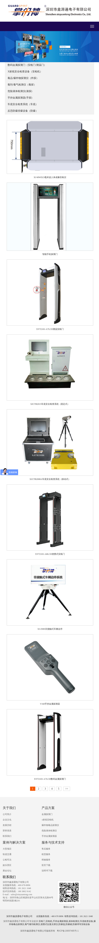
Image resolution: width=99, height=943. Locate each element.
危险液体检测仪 (49, 830)
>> (66, 788)
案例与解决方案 (14, 842)
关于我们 (9, 808)
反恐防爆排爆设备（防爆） (23, 110)
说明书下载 (47, 870)
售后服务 (46, 849)
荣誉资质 (7, 830)
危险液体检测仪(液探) (20, 91)
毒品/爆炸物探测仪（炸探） (23, 78)
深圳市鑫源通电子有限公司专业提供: (21, 921)
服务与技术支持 (53, 842)
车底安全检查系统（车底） (23, 104)
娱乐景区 (7, 865)
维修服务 (46, 859)
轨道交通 (7, 854)
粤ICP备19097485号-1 (68, 931)
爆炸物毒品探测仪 (50, 825)
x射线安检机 (48, 819)
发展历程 (7, 825)
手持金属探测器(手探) (20, 97)
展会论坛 (7, 870)
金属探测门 (47, 814)
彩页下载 (46, 865)
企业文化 (7, 819)
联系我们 (7, 836)
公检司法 (7, 859)
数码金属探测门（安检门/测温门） (27, 65)
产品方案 (48, 808)
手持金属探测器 (49, 836)
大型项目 (7, 849)
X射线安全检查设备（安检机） (25, 71)
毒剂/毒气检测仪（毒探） (22, 84)
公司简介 (7, 814)
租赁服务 (46, 854)
